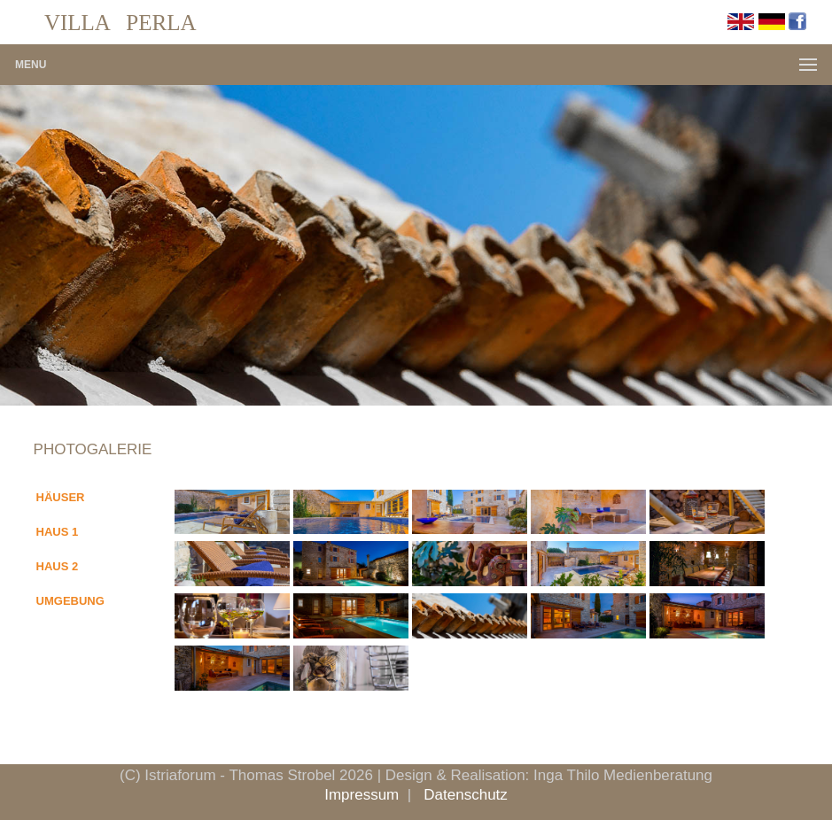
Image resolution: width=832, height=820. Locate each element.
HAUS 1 (57, 531)
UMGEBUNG (70, 600)
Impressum (361, 794)
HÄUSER (60, 497)
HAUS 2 (57, 566)
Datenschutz (466, 794)
